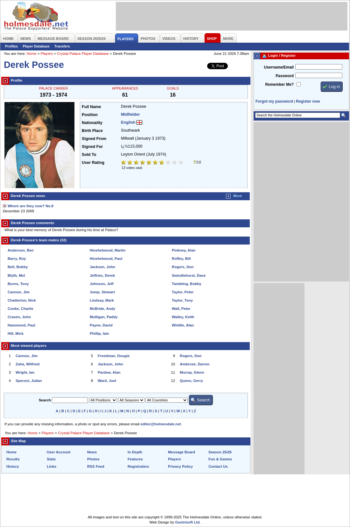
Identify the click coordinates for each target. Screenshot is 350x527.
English (128, 122)
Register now (308, 101)
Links (51, 466)
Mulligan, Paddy (104, 317)
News (92, 452)
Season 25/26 (220, 452)
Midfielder (130, 114)
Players (47, 53)
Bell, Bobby (18, 267)
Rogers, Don (182, 267)
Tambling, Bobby (186, 284)
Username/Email (279, 67)
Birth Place (92, 130)
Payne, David (101, 325)
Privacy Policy (180, 466)
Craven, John (19, 317)
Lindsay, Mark (102, 300)
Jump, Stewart (102, 292)
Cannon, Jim (19, 292)
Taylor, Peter (182, 292)
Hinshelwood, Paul (106, 258)
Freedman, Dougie (114, 356)
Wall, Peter (181, 309)
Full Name (91, 107)
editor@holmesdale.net (161, 424)
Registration (138, 466)
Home (32, 53)
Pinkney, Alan (183, 250)
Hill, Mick (16, 333)
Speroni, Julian (29, 381)
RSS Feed (95, 466)
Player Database (36, 46)
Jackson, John (102, 267)
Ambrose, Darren (194, 364)
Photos (93, 459)
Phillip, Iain (99, 333)
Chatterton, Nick (22, 300)
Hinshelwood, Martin (108, 250)
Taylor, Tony (182, 300)
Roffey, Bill (181, 258)
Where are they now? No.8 (30, 206)
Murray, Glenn (192, 372)
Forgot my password (274, 101)
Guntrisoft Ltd (187, 522)
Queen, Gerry (191, 381)
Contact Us (218, 466)
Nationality (92, 123)
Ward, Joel (107, 381)
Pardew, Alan (109, 372)
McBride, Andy (102, 309)
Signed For (92, 146)
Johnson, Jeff (102, 284)
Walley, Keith (183, 317)
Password (285, 76)
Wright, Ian (25, 372)
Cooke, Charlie (20, 309)
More (237, 196)
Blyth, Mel (16, 275)
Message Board (181, 452)
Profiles (11, 46)
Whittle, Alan (183, 325)
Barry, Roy (17, 258)
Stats (51, 459)
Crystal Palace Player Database (83, 53)
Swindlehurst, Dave (189, 275)
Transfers (62, 46)
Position (90, 115)
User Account (58, 452)
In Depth (135, 452)
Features (135, 459)
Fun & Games (220, 459)
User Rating (93, 162)
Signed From (94, 138)
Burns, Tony (18, 284)
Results (13, 459)
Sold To (89, 154)
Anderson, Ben (21, 250)
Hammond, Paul (21, 325)
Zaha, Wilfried (27, 364)
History (12, 466)
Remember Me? (279, 84)
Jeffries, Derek (102, 275)
